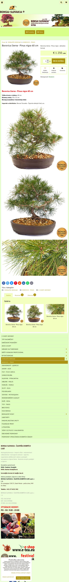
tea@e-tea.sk (18, 473)
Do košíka (58, 61)
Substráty (5, 417)
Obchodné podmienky (10, 433)
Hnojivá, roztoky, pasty (10, 421)
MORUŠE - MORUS (8, 385)
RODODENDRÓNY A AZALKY (10, 398)
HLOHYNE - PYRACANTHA (10, 378)
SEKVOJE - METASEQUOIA (10, 395)
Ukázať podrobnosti (8, 577)
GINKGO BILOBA (7, 375)
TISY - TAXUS (6, 404)
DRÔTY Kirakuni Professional (35, 352)
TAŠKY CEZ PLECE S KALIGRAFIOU (13, 430)
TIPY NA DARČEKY (7, 339)
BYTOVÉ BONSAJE (35, 355)
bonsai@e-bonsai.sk (7, 473)
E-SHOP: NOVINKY (45, 290)
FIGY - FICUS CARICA (8, 372)
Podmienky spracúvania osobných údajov (17, 437)
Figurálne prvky (8, 424)
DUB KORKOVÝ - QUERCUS (10, 365)
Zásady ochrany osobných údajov (20, 573)
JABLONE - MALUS (7, 382)
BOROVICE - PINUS (28, 290)
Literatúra (6, 427)
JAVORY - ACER (6, 369)
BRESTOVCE (6, 408)
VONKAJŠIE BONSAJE (11, 290)
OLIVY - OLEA (6, 388)
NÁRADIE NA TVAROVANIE (35, 349)
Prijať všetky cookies (23, 578)
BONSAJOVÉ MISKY (35, 414)
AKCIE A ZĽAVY (6, 346)
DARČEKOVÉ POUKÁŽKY (9, 343)
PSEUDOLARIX (6, 391)
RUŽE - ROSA (6, 401)
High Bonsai (6, 411)
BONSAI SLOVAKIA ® (12, 12)
